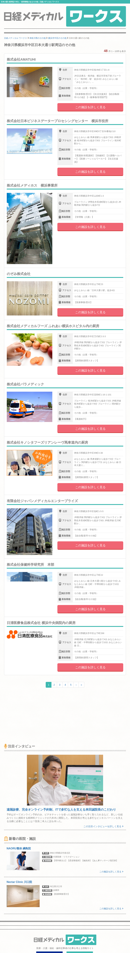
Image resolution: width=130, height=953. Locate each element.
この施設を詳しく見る (90, 107)
